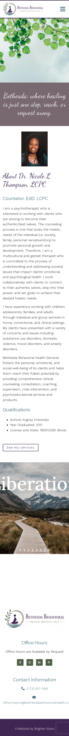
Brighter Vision (44, 728)
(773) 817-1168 (37, 689)
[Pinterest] (49, 662)
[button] (20, 550)
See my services (20, 447)
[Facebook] (20, 662)
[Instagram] (29, 662)
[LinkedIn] (39, 662)
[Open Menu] (62, 9)
